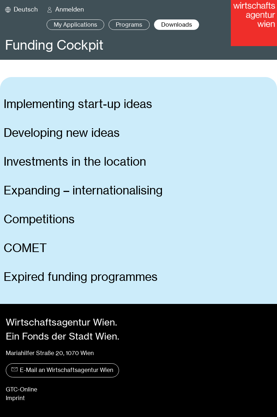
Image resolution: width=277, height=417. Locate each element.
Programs (129, 24)
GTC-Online (21, 389)
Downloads (176, 24)
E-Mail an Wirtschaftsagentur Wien (62, 370)
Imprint (15, 398)
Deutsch (26, 9)
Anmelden (69, 9)
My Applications (75, 24)
